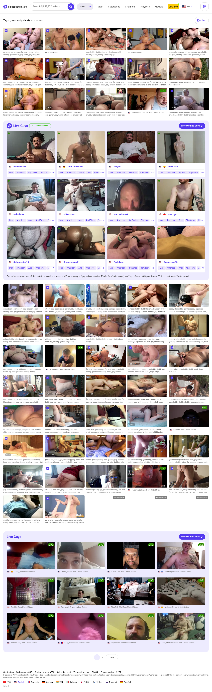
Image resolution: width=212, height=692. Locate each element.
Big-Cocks (32, 173)
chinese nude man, (21, 492)
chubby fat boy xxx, (177, 52)
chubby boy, (174, 369)
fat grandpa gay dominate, (197, 462)
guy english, (50, 520)
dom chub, (149, 402)
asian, (189, 339)
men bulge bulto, (52, 399)
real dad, (63, 462)
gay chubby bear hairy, (95, 112)
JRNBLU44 (115, 571)
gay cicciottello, (179, 342)
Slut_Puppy (69, 643)
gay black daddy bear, (95, 82)
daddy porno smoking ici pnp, (139, 85)
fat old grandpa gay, (193, 52)
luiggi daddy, (161, 82)
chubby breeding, (63, 430)
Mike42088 (69, 214)
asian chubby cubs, (11, 339)
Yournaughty (170, 571)
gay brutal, (24, 55)
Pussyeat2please (139, 490)
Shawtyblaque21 (72, 262)
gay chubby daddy (52, 52)
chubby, (62, 112)
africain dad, (148, 432)
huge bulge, (155, 372)
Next (112, 657)
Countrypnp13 (171, 262)
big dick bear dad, (21, 522)
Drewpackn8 (66, 607)
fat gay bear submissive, (55, 309)
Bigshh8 (14, 607)
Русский (111, 682)
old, (202, 342)
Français (33, 682)
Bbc (89, 173)
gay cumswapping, (68, 460)
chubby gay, (24, 82)
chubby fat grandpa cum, (96, 115)
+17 (202, 173)
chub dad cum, (108, 339)
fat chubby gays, (67, 520)
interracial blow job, (11, 462)
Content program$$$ (44, 672)
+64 (52, 220)
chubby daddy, (201, 399)
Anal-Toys (40, 220)
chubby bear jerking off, (29, 115)
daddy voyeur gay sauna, (13, 112)
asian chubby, (181, 339)
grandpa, (172, 399)
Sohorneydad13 (21, 262)
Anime (81, 173)
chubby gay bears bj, (11, 55)
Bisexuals (133, 173)
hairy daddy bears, (153, 399)
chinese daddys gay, (149, 312)
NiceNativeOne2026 (140, 113)
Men (11, 173)
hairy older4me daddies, (31, 430)
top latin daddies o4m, (116, 462)
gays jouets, (144, 430)
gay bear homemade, (21, 402)
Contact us (8, 672)
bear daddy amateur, (61, 82)
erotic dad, (80, 460)
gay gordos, (60, 312)
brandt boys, (181, 312)
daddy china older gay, (178, 309)
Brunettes (133, 268)
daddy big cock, (25, 490)
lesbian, (48, 462)
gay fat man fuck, (119, 399)
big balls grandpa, (16, 372)
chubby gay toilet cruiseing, (97, 309)
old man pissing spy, (94, 490)
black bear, (108, 82)
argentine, (96, 462)
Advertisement (64, 672)
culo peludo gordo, (196, 492)
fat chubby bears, (30, 85)
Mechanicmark (121, 214)
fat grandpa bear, (153, 309)
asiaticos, (196, 339)
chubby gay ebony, (135, 432)
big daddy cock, (155, 430)
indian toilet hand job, (116, 312)
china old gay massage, (137, 339)
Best (181, 220)
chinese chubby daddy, (136, 309)
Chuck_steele (66, 571)
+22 (52, 173)
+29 (102, 173)
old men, (188, 82)
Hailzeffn (176, 430)
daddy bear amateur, (61, 432)
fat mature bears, (99, 85)
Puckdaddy (119, 262)
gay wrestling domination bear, (181, 460)
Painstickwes (19, 166)
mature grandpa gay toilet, (97, 312)
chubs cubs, (33, 339)
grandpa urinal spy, (111, 490)
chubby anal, (72, 462)
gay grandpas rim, (115, 402)
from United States (156, 113)
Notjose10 (169, 607)
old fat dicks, (34, 522)
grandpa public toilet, (117, 309)
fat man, (179, 492)
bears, (57, 520)
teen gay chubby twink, (54, 115)
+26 (102, 220)
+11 (152, 220)
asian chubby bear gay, (116, 115)
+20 (202, 268)
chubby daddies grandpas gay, (110, 432)
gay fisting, (147, 460)
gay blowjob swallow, (31, 460)
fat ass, (172, 492)
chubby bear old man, (136, 402)
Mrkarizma (18, 214)
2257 (118, 672)
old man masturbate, (113, 492)
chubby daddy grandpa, (187, 115)
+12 (52, 268)
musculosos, (144, 372)
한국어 (97, 682)
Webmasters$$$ (24, 672)
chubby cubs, (50, 430)
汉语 (7, 682)
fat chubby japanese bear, (196, 312)
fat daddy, (49, 82)
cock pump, (197, 82)
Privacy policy (107, 672)
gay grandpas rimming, (95, 402)
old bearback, (133, 430)
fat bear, (108, 399)
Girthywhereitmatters (169, 643)
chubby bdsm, (181, 462)
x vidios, (35, 52)
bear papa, (79, 85)
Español (125, 682)
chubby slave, (138, 462)
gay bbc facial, (17, 85)
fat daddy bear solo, (53, 490)
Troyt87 (117, 166)
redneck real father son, (13, 460)
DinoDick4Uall (116, 607)
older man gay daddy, (95, 430)
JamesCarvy (16, 643)
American (20, 173)
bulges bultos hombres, (137, 369)
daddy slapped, (133, 82)
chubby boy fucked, (148, 82)
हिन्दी (59, 682)
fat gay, (57, 85)
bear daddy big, (75, 399)
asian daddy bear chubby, (22, 309)
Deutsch (47, 682)
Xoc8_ (16, 571)
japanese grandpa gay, (185, 399)
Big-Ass (182, 173)
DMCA (95, 672)
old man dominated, (110, 52)
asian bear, (7, 309)
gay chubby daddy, (94, 52)
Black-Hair (45, 173)
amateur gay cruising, (12, 52)
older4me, (156, 85)
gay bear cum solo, (69, 490)
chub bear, (158, 402)
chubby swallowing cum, (29, 462)
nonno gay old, (92, 460)
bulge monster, (64, 402)
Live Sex (173, 6)
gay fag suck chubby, (73, 312)
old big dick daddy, (68, 85)
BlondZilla (173, 166)
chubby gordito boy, (74, 112)
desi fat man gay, (176, 490)
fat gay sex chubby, (72, 115)
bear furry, (23, 339)
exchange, (55, 462)
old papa (111, 55)
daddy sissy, (103, 55)
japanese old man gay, (26, 312)
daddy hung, (64, 399)
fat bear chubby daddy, (54, 339)
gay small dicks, (64, 492)
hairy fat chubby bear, (192, 490)
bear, (206, 342)
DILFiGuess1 (54, 369)
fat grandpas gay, (19, 432)
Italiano (72, 682)
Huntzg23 (172, 214)
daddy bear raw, (51, 402)
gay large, (33, 55)
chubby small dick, (184, 55)
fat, (106, 402)
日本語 (85, 682)
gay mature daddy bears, (102, 372)
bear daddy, (75, 82)
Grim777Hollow (75, 166)
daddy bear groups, (106, 460)
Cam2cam (145, 173)
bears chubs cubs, (27, 342)
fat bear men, (26, 52)
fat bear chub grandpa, (33, 112)
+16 (202, 220)
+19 (152, 173)
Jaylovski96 (115, 643)
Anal (30, 220)
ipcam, (104, 462)
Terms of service (82, 672)
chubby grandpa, (191, 112)
